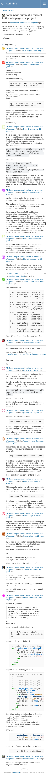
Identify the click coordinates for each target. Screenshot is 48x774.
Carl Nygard (27, 50)
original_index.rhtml (17, 276)
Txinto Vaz (27, 342)
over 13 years (39, 536)
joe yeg (26, 370)
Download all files (45, 273)
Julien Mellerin (28, 570)
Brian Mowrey (28, 481)
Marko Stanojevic (29, 192)
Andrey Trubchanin (30, 598)
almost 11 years (35, 759)
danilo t (26, 759)
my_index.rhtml (15, 273)
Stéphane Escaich (17, 23)
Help (11, 11)
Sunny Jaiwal (28, 536)
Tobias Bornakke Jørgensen (33, 441)
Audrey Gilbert (28, 65)
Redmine (16, 772)
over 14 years (36, 342)
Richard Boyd (28, 516)
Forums (5, 11)
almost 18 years (31, 23)
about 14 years (11, 443)
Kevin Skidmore (29, 129)
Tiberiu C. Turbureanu (31, 282)
